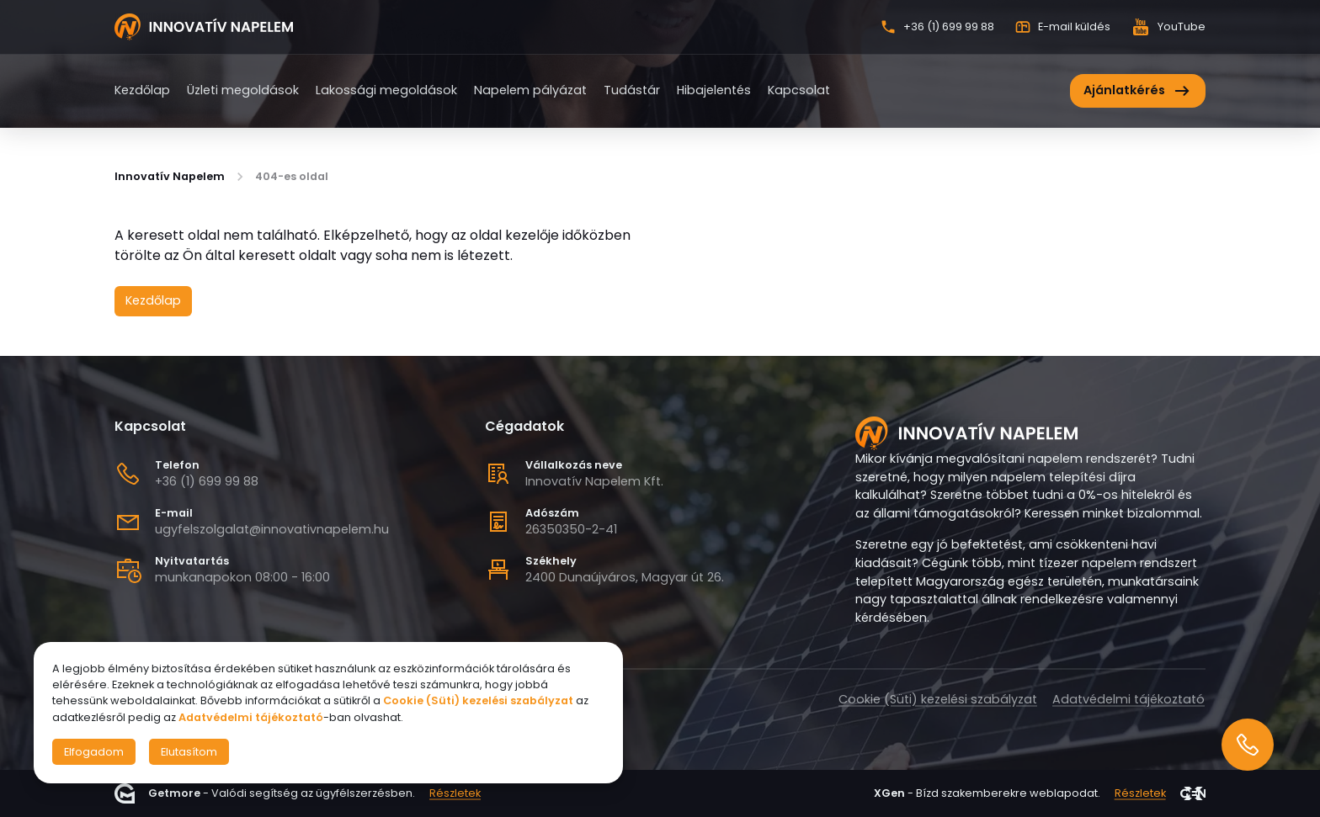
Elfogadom (94, 752)
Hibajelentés (714, 90)
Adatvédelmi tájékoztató (1128, 699)
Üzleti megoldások (243, 90)
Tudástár (632, 90)
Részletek (455, 794)
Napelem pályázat (530, 90)
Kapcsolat (799, 90)
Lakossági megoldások (386, 90)
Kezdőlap (142, 90)
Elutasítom (189, 752)
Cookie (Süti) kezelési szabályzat (937, 699)
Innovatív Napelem (169, 176)
